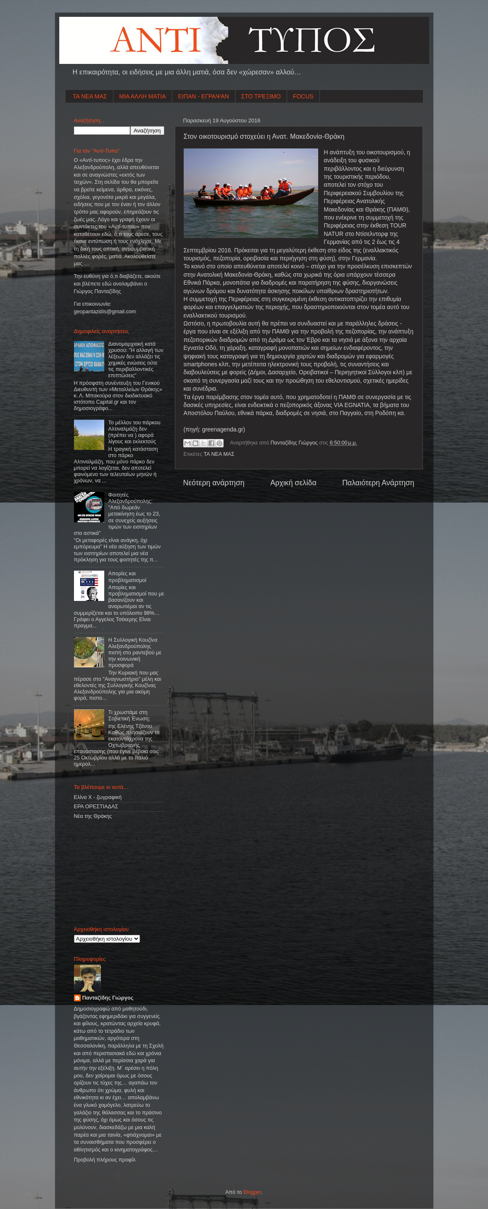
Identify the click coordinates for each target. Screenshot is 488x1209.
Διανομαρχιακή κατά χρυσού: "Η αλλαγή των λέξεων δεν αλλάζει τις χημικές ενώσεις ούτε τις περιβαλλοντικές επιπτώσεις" (136, 360)
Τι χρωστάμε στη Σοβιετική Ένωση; (129, 715)
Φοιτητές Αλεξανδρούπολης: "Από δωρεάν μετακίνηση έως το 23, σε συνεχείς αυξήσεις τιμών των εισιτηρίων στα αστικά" (117, 514)
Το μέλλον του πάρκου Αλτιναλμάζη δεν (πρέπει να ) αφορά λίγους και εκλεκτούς (134, 432)
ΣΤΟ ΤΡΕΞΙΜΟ (261, 96)
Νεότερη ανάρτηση (214, 483)
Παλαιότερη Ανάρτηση (378, 483)
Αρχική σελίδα (293, 483)
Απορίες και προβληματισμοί (127, 577)
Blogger (252, 1192)
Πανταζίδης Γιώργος (295, 443)
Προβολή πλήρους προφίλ (105, 1160)
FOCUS (303, 96)
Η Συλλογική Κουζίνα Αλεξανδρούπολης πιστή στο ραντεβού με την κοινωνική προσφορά (135, 652)
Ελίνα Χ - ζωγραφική (98, 797)
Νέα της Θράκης (93, 816)
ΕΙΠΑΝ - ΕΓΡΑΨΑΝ (203, 96)
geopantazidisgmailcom (105, 312)
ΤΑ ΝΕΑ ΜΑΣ (90, 96)
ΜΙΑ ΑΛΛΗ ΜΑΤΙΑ (142, 96)
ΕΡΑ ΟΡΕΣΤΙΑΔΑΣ (96, 807)
